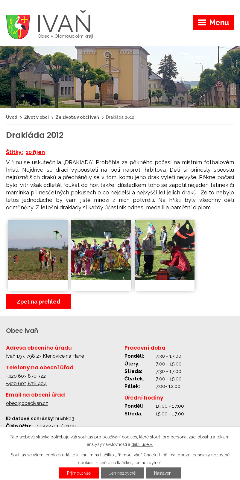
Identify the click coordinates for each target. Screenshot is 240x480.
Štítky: (14, 152)
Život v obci (36, 117)
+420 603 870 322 (26, 376)
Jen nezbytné (122, 473)
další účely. (142, 444)
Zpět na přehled (38, 301)
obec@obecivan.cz (27, 403)
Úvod (11, 117)
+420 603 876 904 (26, 383)
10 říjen (35, 152)
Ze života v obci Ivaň (77, 117)
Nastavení (163, 473)
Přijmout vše (79, 473)
